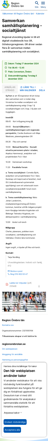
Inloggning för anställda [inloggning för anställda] (12, 354)
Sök (37, 4)
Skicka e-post (15, 271)
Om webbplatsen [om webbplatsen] (9, 349)
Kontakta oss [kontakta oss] (8, 325)
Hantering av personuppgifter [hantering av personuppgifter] (15, 359)
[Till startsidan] (13, 4)
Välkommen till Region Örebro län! (18, 13)
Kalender (40, 13)
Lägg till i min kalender (28, 89)
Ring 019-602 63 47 (18, 274)
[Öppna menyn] (43, 4)
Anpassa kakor (13, 412)
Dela (42, 89)
